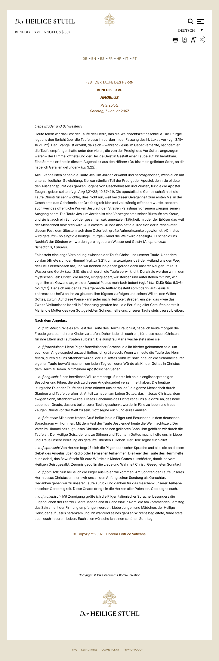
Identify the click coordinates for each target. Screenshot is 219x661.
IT (126, 58)
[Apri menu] (200, 21)
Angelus (52, 32)
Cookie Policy (110, 649)
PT (134, 58)
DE (85, 58)
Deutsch (188, 31)
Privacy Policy (133, 649)
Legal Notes (89, 649)
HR (119, 58)
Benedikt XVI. (28, 32)
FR (110, 58)
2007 (66, 32)
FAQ (74, 649)
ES (102, 58)
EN (93, 58)
